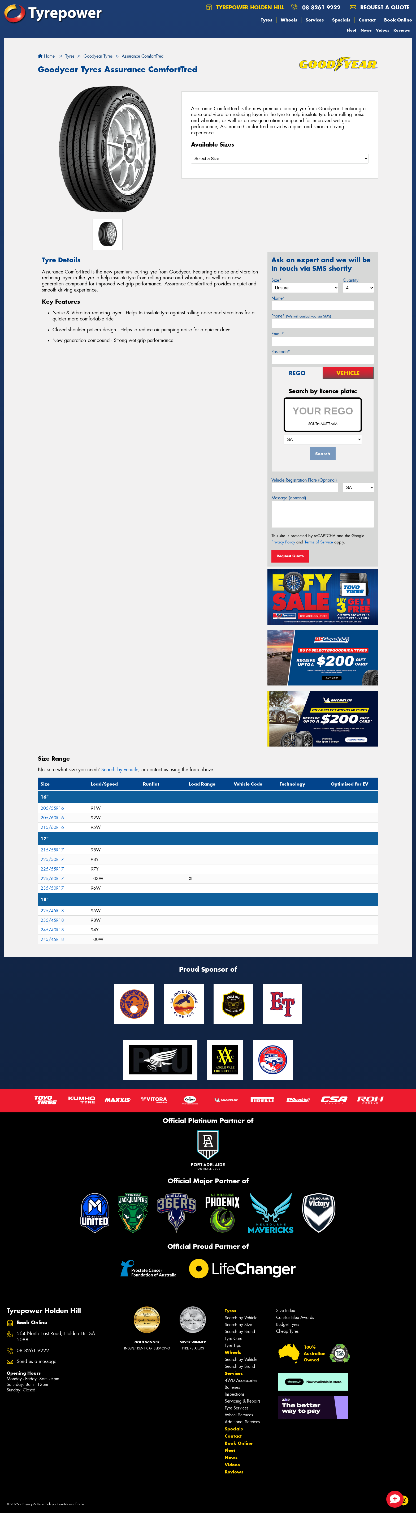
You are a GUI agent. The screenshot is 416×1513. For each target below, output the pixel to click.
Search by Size (238, 1324)
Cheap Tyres (287, 1331)
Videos (382, 30)
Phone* (301, 316)
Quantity (350, 280)
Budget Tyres (287, 1324)
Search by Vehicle (241, 1318)
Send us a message (36, 1361)
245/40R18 (52, 930)
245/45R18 (52, 939)
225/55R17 (52, 869)
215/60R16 (52, 827)
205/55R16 (52, 808)
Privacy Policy (283, 542)
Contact (367, 20)
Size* (276, 280)
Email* (277, 334)
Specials (341, 20)
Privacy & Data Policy (38, 1504)
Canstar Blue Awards (295, 1317)
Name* (278, 298)
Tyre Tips (233, 1345)
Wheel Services (239, 1415)
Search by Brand (240, 1331)
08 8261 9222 (321, 7)
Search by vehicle (119, 769)
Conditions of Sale (70, 1504)
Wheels (289, 20)
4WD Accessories (241, 1380)
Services (315, 20)
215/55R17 (52, 850)
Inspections (234, 1394)
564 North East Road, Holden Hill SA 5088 (56, 1337)
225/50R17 (52, 859)
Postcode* (280, 351)
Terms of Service (319, 542)
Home (46, 56)
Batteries (232, 1387)
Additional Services (242, 1422)
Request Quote (290, 556)
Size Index (285, 1310)
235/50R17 (52, 888)
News (366, 30)
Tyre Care (233, 1338)
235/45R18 (52, 920)
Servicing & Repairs (242, 1401)
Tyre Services (236, 1408)
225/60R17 (52, 878)
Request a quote (379, 7)
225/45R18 (52, 911)
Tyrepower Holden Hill (245, 7)
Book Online (398, 20)
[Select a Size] (280, 159)
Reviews (401, 30)
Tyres (266, 20)
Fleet (351, 30)
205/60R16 (52, 818)
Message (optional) (288, 498)
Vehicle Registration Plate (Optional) (304, 480)
